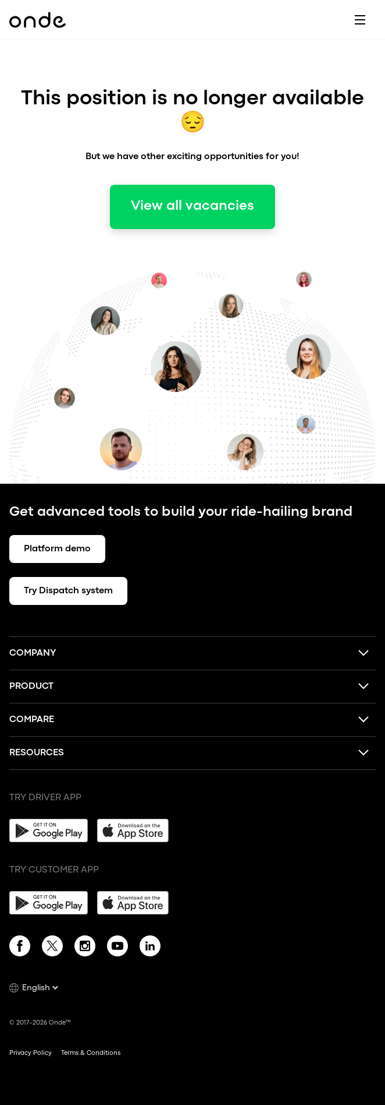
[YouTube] (117, 948)
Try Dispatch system (68, 591)
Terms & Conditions (90, 1053)
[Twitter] (52, 948)
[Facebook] (19, 948)
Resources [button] (36, 753)
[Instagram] (84, 948)
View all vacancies (192, 206)
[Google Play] (48, 830)
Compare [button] (31, 720)
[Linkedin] (150, 948)
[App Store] (136, 830)
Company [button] (32, 653)
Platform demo (57, 549)
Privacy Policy (30, 1053)
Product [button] (31, 686)
